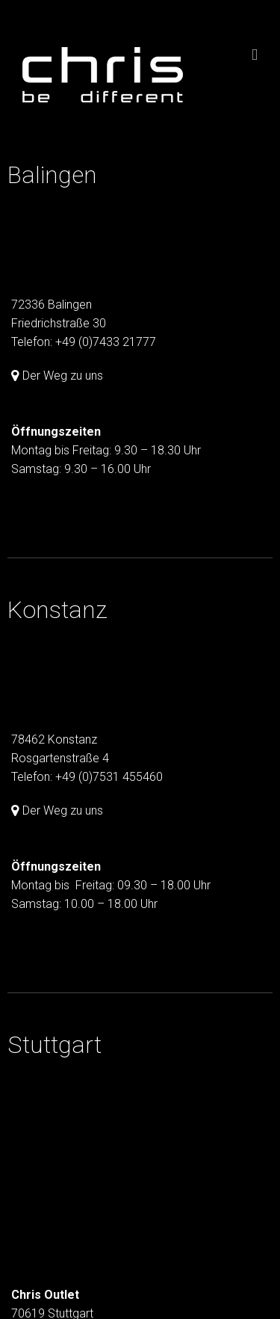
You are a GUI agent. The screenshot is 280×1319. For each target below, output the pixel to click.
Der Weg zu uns (62, 375)
